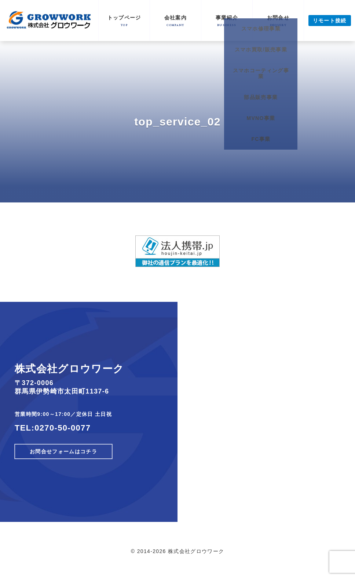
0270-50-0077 (62, 427)
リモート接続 (330, 20)
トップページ (124, 21)
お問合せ (278, 21)
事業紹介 (226, 21)
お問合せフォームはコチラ (63, 451)
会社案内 (175, 21)
